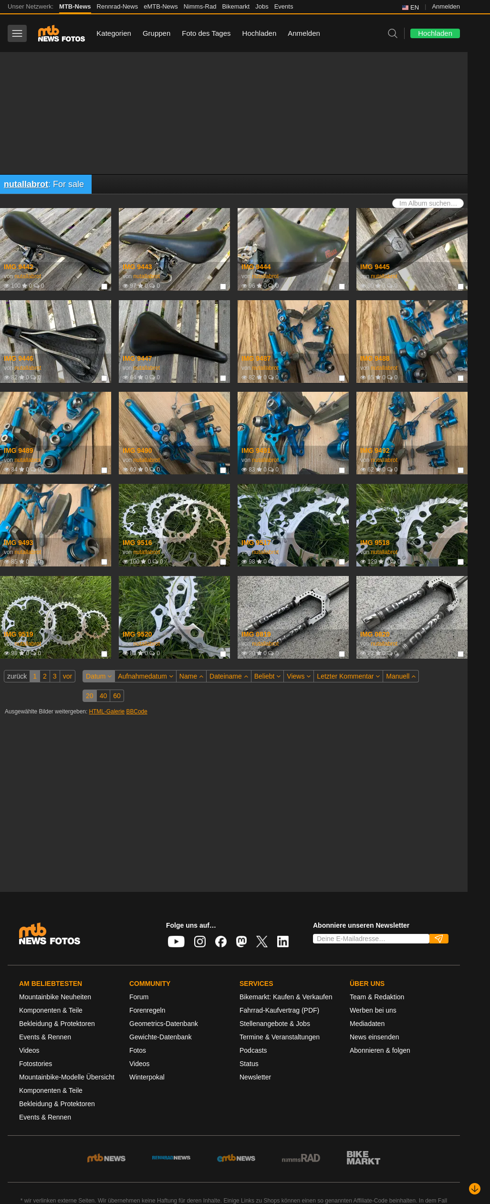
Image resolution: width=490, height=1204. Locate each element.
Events (283, 6)
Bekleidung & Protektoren (57, 1023)
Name (191, 676)
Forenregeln (147, 1010)
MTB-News (75, 6)
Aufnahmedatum (145, 676)
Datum (99, 676)
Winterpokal (147, 1077)
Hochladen (259, 33)
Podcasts (253, 1050)
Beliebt (267, 676)
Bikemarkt (236, 6)
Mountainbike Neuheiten (55, 997)
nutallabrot (26, 184)
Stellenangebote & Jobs (275, 1023)
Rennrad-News (117, 6)
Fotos (137, 1050)
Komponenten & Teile (51, 1010)
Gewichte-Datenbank (160, 1037)
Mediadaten (367, 1023)
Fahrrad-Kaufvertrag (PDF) (279, 1010)
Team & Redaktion (377, 997)
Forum (138, 997)
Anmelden (446, 6)
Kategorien (113, 33)
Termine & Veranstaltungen (280, 1037)
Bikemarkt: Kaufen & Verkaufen (286, 997)
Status (249, 1064)
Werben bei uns (373, 1010)
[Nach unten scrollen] (474, 1188)
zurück (17, 676)
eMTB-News (161, 6)
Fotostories (35, 1064)
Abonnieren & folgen (380, 1050)
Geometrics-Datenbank (163, 1023)
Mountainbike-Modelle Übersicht (67, 1077)
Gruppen (156, 33)
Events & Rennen (45, 1037)
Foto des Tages (206, 33)
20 (90, 696)
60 (117, 696)
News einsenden (374, 1037)
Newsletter (255, 1077)
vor (67, 676)
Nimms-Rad (200, 6)
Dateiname (228, 676)
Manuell (401, 676)
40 (103, 696)
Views (299, 676)
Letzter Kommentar (348, 676)
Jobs (261, 6)
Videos (29, 1050)
